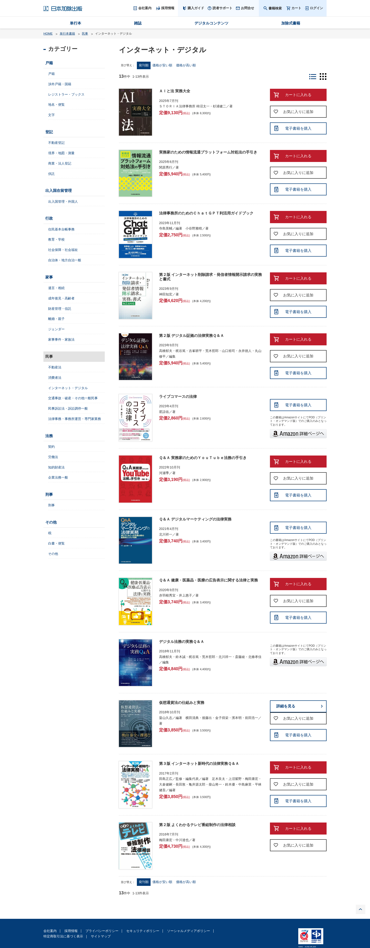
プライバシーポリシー (101, 931)
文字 (51, 115)
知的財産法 (56, 467)
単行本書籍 (67, 33)
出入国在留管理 (58, 191)
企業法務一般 (58, 477)
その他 (51, 522)
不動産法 (54, 367)
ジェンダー (56, 329)
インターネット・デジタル (68, 388)
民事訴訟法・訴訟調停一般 (68, 408)
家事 (49, 277)
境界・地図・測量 (61, 153)
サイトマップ (101, 936)
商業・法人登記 (59, 163)
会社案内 (50, 931)
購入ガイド (196, 8)
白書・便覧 (56, 543)
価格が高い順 (186, 65)
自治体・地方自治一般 (64, 260)
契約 (51, 446)
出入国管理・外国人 (63, 201)
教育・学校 (56, 239)
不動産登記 (56, 143)
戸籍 (49, 63)
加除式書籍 (290, 23)
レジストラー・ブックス (66, 94)
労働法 (53, 457)
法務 (49, 436)
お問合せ (247, 8)
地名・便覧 (56, 104)
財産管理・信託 (59, 309)
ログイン (316, 8)
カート (296, 8)
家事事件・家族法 (61, 339)
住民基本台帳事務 (61, 229)
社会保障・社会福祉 (63, 250)
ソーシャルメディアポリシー (188, 931)
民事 (85, 33)
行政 (49, 218)
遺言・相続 (56, 288)
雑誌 (138, 23)
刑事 (49, 494)
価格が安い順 (162, 65)
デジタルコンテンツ (211, 23)
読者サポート (222, 8)
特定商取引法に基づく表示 (63, 936)
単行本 (75, 23)
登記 (49, 132)
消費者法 (54, 377)
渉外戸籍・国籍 (59, 84)
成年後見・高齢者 (61, 298)
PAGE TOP (360, 909)
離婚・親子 (56, 319)
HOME (48, 33)
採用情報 (71, 931)
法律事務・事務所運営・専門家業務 (74, 419)
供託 (51, 174)
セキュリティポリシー (142, 931)
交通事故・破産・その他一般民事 (73, 398)
